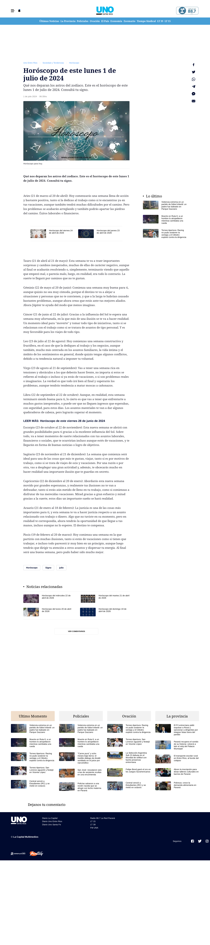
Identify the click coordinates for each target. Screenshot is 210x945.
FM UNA (94, 828)
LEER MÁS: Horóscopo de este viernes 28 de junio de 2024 (64, 420)
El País (105, 21)
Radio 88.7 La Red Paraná (102, 818)
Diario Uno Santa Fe (51, 824)
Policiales (82, 21)
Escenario (129, 21)
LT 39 (160, 21)
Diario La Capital (49, 818)
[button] (12, 10)
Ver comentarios (76, 631)
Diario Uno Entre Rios (52, 821)
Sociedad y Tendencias (53, 63)
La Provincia (68, 21)
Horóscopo (74, 63)
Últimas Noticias (49, 21)
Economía (116, 21)
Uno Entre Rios (30, 63)
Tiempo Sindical (146, 21)
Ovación (95, 21)
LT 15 (168, 21)
